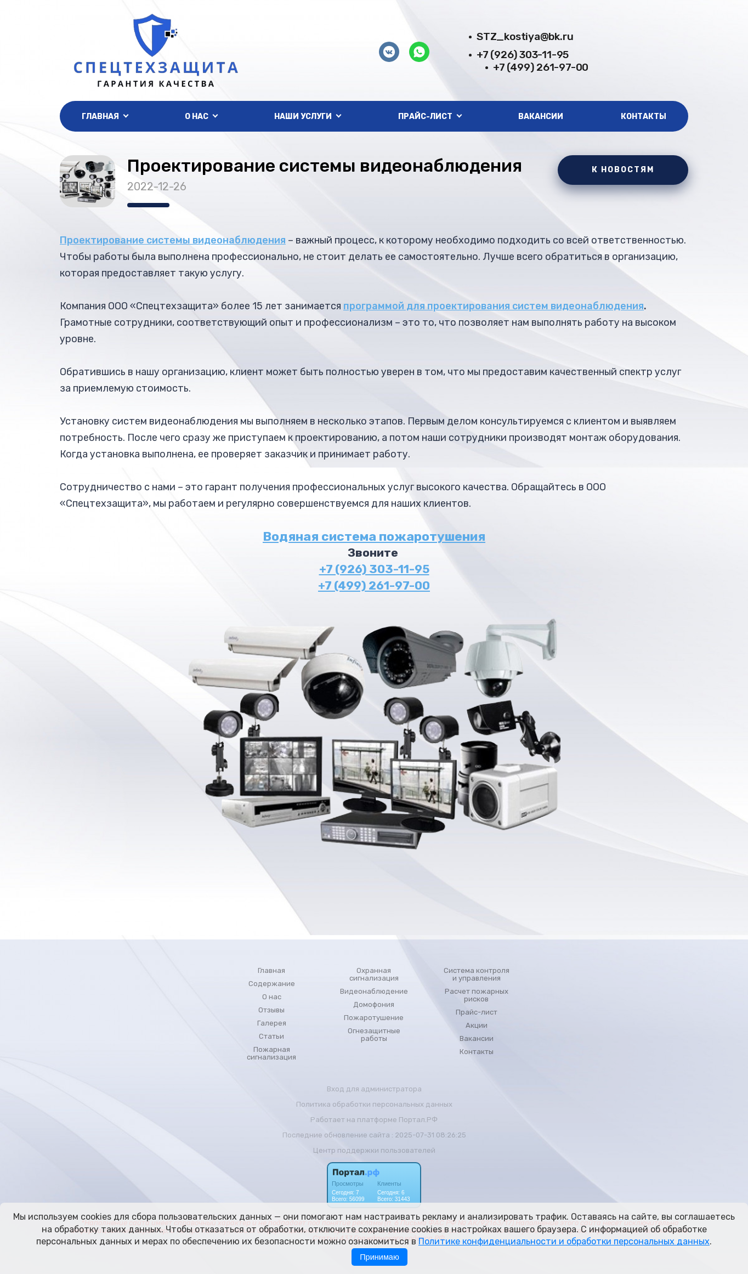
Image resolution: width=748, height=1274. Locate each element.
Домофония (373, 1005)
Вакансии (540, 116)
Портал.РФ (418, 1120)
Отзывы (271, 1010)
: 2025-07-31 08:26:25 (429, 1135)
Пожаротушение (374, 1018)
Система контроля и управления (476, 974)
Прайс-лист (476, 1012)
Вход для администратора (374, 1089)
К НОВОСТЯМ (623, 169)
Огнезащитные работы (374, 1035)
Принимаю (379, 1257)
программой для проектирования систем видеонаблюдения (493, 306)
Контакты (643, 116)
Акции (477, 1025)
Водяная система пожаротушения (374, 536)
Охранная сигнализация (374, 974)
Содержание (271, 984)
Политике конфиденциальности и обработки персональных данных (564, 1241)
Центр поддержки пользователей (374, 1150)
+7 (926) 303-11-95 (523, 54)
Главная (271, 971)
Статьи (271, 1036)
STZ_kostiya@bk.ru (525, 36)
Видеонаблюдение (374, 991)
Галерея (271, 1023)
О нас (271, 997)
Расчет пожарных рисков (476, 995)
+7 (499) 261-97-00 (540, 67)
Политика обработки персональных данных (374, 1104)
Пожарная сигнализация (271, 1053)
